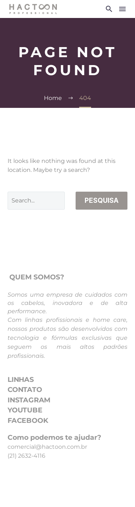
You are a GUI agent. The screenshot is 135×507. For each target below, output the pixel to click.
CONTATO (25, 389)
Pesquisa (101, 200)
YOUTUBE (25, 410)
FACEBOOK (28, 420)
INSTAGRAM (29, 400)
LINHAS (21, 379)
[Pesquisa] (36, 201)
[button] (109, 9)
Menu (122, 9)
